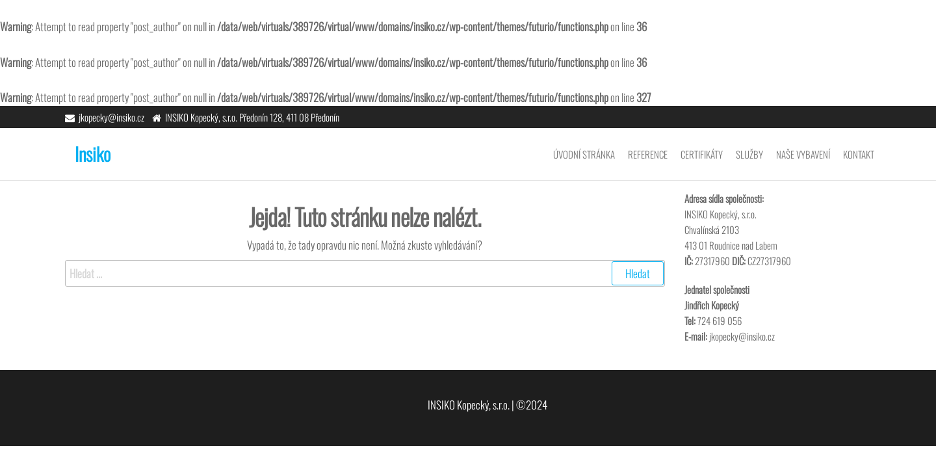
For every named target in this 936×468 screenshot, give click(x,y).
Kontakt (858, 154)
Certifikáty (702, 154)
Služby (749, 154)
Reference (648, 154)
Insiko (92, 153)
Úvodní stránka (584, 154)
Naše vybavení (803, 154)
